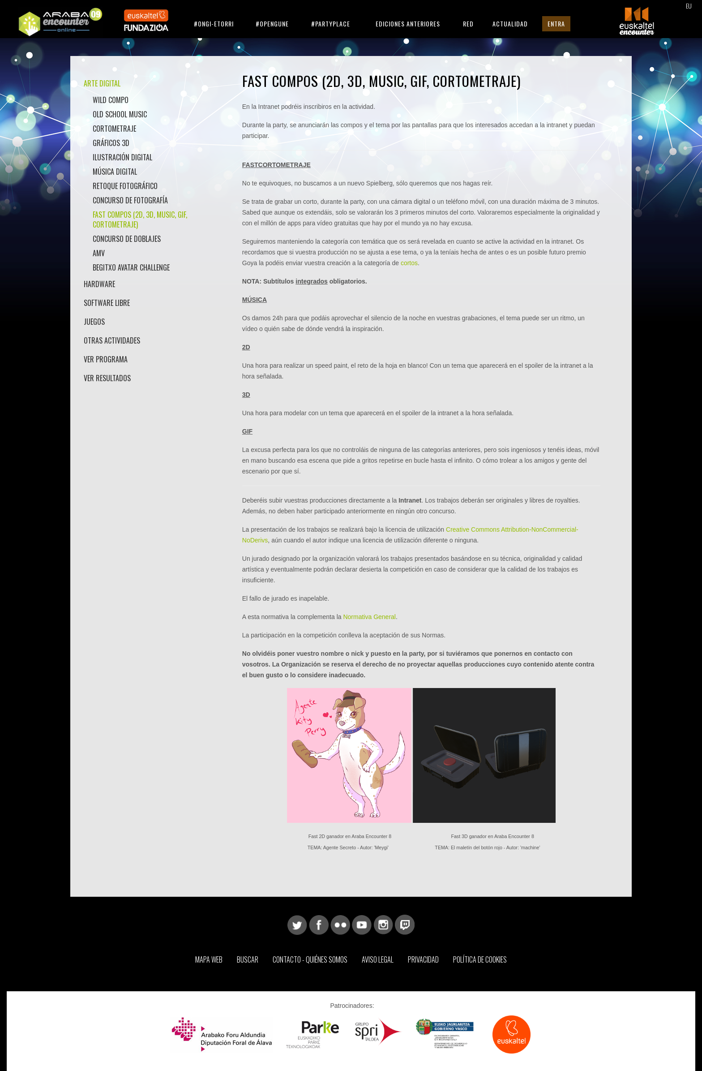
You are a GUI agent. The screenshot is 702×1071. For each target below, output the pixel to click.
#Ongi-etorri (214, 23)
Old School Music (120, 114)
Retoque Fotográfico (125, 186)
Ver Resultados (107, 378)
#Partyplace (330, 23)
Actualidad (510, 23)
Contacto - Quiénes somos (310, 959)
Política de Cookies (480, 959)
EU (689, 5)
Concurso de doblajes (127, 238)
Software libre (107, 302)
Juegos (94, 321)
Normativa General (369, 616)
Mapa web (209, 959)
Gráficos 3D (111, 143)
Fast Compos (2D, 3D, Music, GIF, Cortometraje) (140, 219)
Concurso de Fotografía (130, 200)
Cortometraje (114, 128)
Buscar (247, 959)
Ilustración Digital (122, 157)
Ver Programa (106, 359)
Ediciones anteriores (408, 23)
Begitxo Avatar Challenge (131, 267)
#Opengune (272, 23)
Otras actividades (112, 340)
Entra (556, 23)
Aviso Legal (378, 959)
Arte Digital (102, 83)
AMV (99, 253)
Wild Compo (110, 100)
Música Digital (115, 171)
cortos (409, 263)
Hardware (99, 284)
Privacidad (423, 959)
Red (468, 23)
